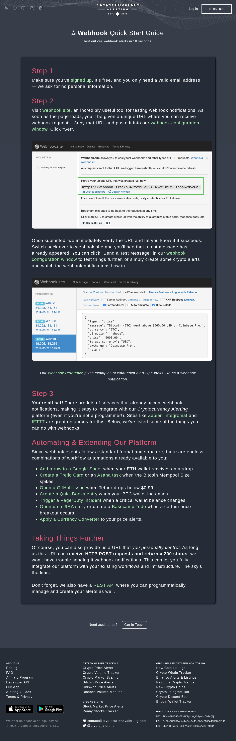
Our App (12, 687)
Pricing (11, 668)
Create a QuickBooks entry (69, 493)
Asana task (109, 475)
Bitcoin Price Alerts (98, 682)
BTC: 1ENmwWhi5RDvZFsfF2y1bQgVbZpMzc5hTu (185, 716)
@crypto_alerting (99, 725)
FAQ (9, 672)
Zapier (154, 415)
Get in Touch (134, 624)
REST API (104, 585)
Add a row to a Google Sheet (71, 468)
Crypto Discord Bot (171, 696)
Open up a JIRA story (63, 506)
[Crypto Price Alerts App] (118, 10)
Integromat (175, 415)
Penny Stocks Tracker (100, 711)
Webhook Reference (65, 373)
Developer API (17, 682)
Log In (193, 8)
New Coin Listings (170, 668)
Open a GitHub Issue (62, 487)
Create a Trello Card (62, 475)
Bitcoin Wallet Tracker (173, 701)
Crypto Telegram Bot (172, 692)
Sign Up (216, 9)
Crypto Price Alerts (98, 668)
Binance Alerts (167, 677)
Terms (11, 696)
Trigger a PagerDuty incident (70, 500)
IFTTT (38, 421)
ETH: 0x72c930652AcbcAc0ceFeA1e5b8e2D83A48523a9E (190, 721)
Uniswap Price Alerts (99, 687)
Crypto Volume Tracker (101, 672)
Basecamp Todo (129, 506)
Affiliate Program (19, 677)
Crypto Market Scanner (101, 677)
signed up (81, 80)
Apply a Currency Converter (69, 519)
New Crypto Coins (170, 687)
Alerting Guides (18, 692)
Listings (190, 677)
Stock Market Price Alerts (103, 706)
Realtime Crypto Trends (175, 682)
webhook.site (57, 110)
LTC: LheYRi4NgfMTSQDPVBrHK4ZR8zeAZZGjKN (185, 726)
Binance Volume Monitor (102, 692)
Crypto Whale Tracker (173, 672)
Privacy (26, 696)
